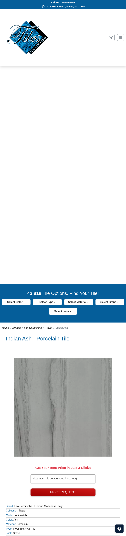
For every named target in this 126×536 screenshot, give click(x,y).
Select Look (62, 311)
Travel (48, 327)
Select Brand (108, 302)
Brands (16, 327)
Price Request (63, 492)
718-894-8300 (67, 2)
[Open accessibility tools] (119, 528)
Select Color (15, 302)
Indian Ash (20, 515)
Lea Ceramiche (33, 327)
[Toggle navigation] (120, 37)
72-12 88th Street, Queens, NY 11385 (65, 6)
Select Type (46, 302)
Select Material (77, 302)
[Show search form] (111, 37)
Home (5, 327)
